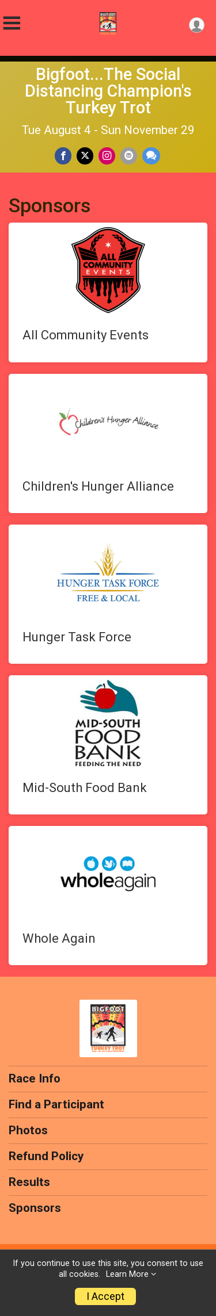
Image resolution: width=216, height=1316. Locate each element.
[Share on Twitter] (85, 155)
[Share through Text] (151, 155)
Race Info (34, 1078)
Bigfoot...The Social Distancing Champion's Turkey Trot (108, 90)
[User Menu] (196, 25)
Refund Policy (46, 1156)
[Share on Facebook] (63, 155)
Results (29, 1182)
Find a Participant (56, 1104)
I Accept (105, 1296)
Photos (28, 1130)
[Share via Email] (128, 155)
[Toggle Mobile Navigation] (11, 23)
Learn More (127, 1274)
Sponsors (35, 1208)
